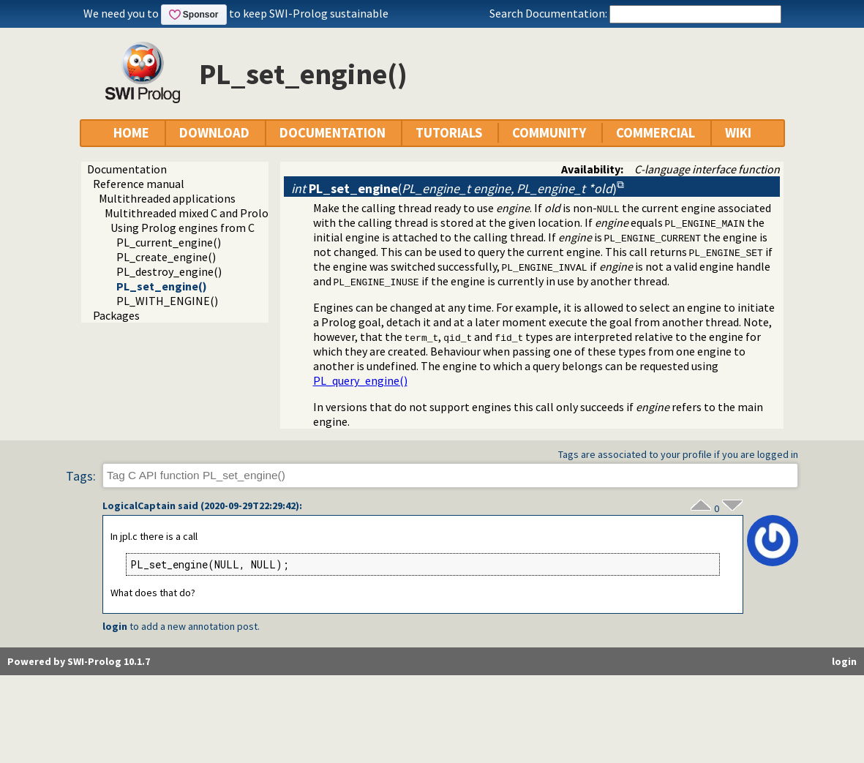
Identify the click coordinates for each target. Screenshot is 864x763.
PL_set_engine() (161, 286)
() (454, 188)
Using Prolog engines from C (182, 227)
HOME (131, 132)
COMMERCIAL (655, 132)
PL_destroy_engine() (169, 271)
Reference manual (138, 183)
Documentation (127, 169)
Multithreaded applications (167, 198)
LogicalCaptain (139, 505)
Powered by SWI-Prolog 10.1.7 (78, 661)
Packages (116, 315)
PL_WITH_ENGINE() (167, 300)
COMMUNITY (549, 132)
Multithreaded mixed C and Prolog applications (222, 213)
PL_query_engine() (360, 380)
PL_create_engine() (166, 256)
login (114, 626)
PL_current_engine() (168, 242)
